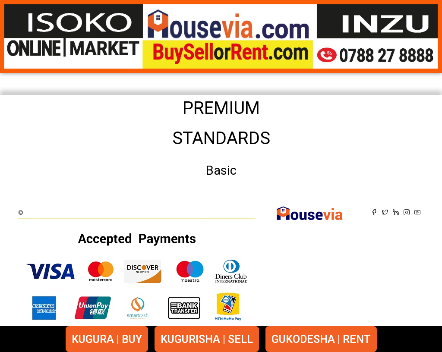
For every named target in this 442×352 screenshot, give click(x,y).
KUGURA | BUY (107, 339)
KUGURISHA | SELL (207, 339)
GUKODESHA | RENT (321, 339)
